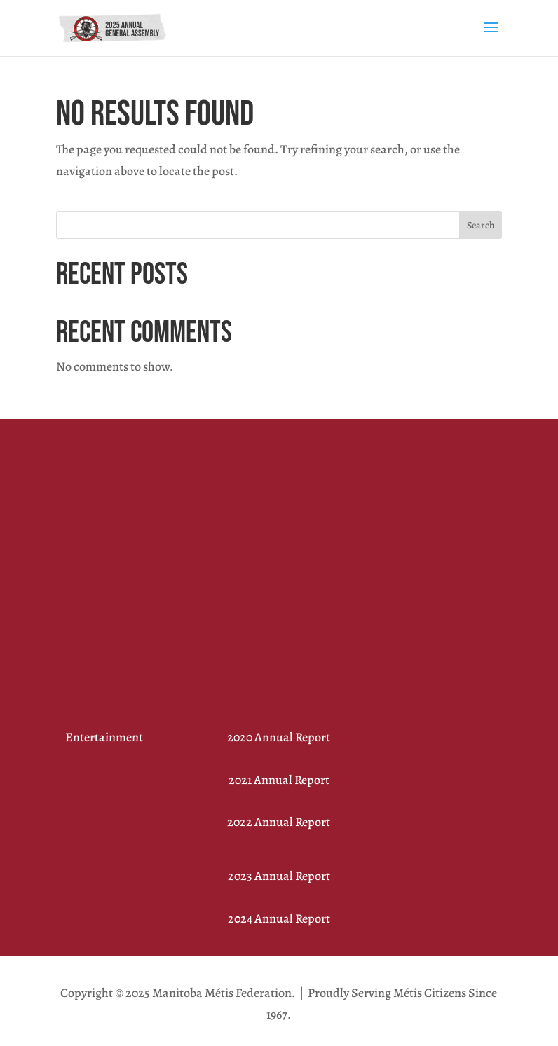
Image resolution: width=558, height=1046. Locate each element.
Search (481, 225)
